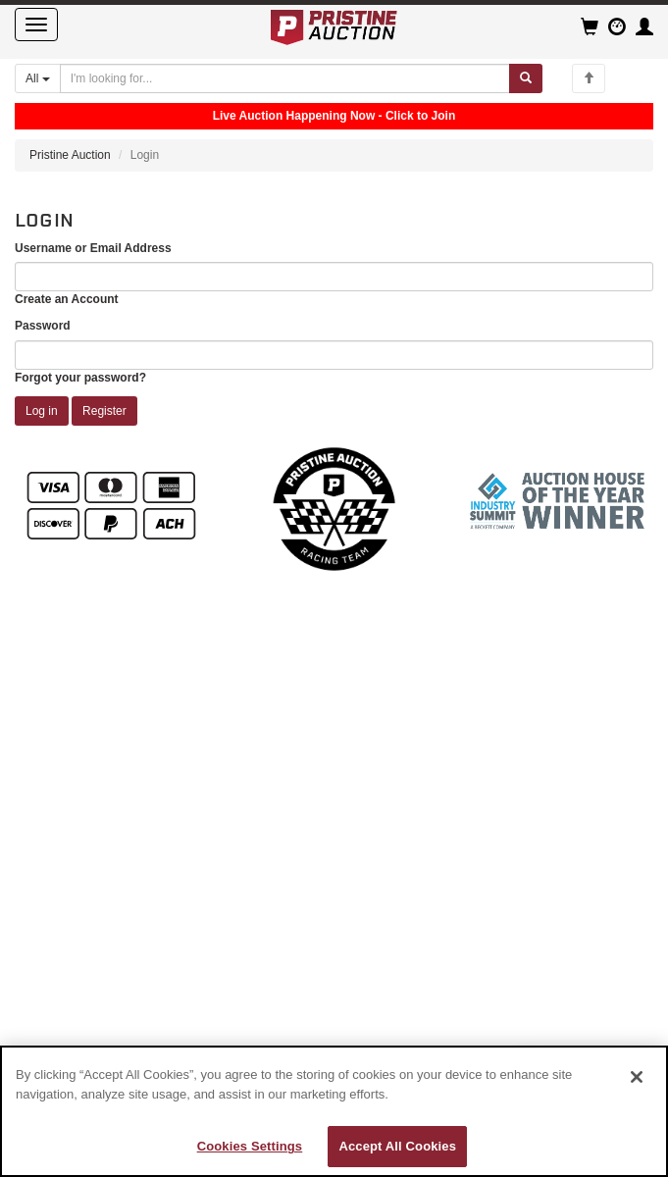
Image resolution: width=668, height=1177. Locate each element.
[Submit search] (525, 78)
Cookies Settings (250, 1146)
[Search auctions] (285, 78)
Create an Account (67, 299)
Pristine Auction (70, 155)
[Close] (636, 1077)
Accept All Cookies (397, 1146)
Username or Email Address (93, 248)
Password (43, 326)
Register (104, 411)
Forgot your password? (80, 377)
